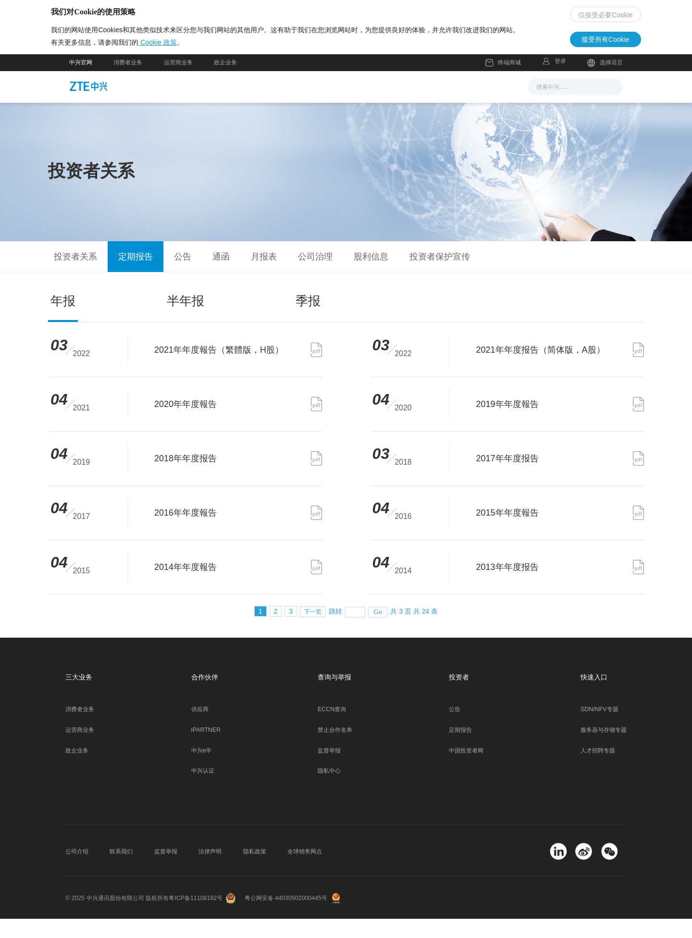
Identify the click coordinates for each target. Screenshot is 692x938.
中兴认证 (202, 790)
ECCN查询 (332, 728)
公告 (454, 728)
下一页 (312, 631)
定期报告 (460, 748)
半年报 (185, 320)
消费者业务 (127, 81)
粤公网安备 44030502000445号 (286, 916)
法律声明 (210, 870)
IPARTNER (206, 748)
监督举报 (329, 769)
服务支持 (361, 105)
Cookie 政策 (176, 58)
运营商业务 (178, 81)
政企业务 (225, 81)
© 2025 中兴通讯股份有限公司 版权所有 (117, 916)
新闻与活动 (235, 105)
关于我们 (460, 105)
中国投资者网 (466, 769)
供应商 (200, 728)
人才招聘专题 (598, 769)
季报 (308, 320)
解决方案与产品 (300, 105)
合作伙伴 (410, 105)
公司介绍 (76, 870)
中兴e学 (201, 769)
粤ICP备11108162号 (195, 916)
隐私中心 (329, 790)
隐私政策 (254, 870)
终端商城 (503, 81)
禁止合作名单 (335, 748)
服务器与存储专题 (604, 748)
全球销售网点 (304, 870)
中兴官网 (80, 81)
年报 (62, 320)
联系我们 (121, 870)
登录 (560, 79)
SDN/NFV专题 (599, 728)
